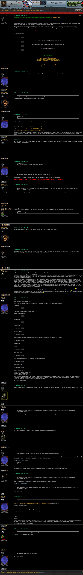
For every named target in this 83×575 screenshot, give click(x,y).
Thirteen (2, 385)
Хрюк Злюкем (4, 92)
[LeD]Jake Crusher (5, 205)
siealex (2, 473)
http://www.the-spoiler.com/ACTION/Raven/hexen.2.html (48, 60)
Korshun (2, 270)
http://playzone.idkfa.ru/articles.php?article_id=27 (48, 66)
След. (81, 8)
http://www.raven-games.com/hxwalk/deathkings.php (48, 59)
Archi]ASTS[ (3, 248)
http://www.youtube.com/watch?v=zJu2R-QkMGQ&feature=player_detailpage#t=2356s (32, 503)
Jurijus (2, 528)
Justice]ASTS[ (4, 15)
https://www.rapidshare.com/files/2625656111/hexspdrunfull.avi (32, 128)
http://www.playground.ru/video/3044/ (34, 122)
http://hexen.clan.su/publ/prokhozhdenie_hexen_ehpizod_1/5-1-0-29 (48, 64)
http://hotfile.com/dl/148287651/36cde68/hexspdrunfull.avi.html (30, 130)
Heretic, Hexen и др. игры (15, 10)
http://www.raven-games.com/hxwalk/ (48, 58)
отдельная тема (56, 17)
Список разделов (5, 10)
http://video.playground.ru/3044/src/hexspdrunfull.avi (30, 126)
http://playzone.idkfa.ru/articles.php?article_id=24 (48, 65)
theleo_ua (3, 70)
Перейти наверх (48, 571)
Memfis (2, 428)
